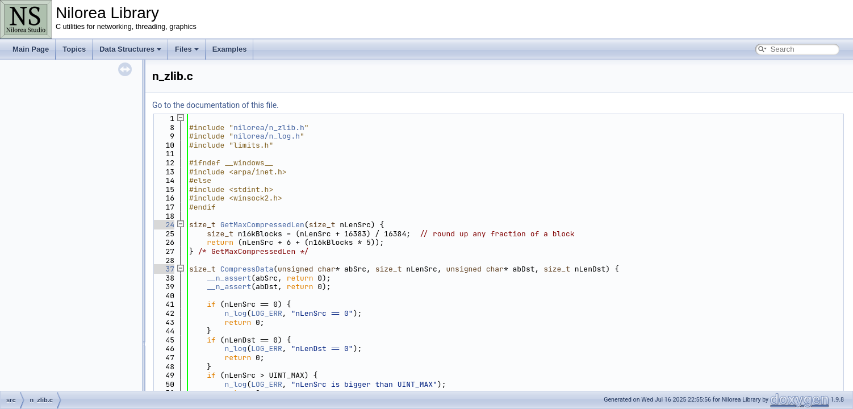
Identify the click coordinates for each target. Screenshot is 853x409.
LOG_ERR (266, 313)
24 (163, 224)
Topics (74, 49)
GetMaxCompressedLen (262, 224)
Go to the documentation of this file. (215, 105)
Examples (229, 49)
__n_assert (229, 278)
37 (163, 269)
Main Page (30, 49)
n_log (235, 313)
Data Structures (130, 49)
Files (187, 49)
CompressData (247, 269)
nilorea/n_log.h (266, 136)
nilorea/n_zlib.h (268, 127)
